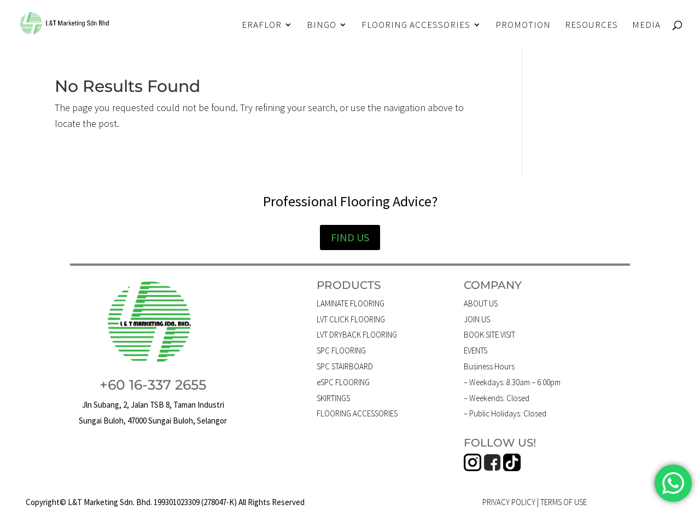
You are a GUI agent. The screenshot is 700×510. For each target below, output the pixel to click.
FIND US (350, 237)
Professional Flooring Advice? (350, 201)
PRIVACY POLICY (508, 502)
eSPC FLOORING (343, 382)
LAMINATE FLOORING (350, 303)
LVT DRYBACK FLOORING (357, 334)
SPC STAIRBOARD (345, 366)
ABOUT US (481, 303)
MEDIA (646, 26)
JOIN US (477, 319)
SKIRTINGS (333, 398)
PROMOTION (523, 26)
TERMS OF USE (563, 502)
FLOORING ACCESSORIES (415, 26)
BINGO (321, 26)
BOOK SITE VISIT (489, 334)
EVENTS (475, 350)
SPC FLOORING (341, 350)
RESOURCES (591, 26)
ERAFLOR (262, 26)
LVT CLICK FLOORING (351, 319)
